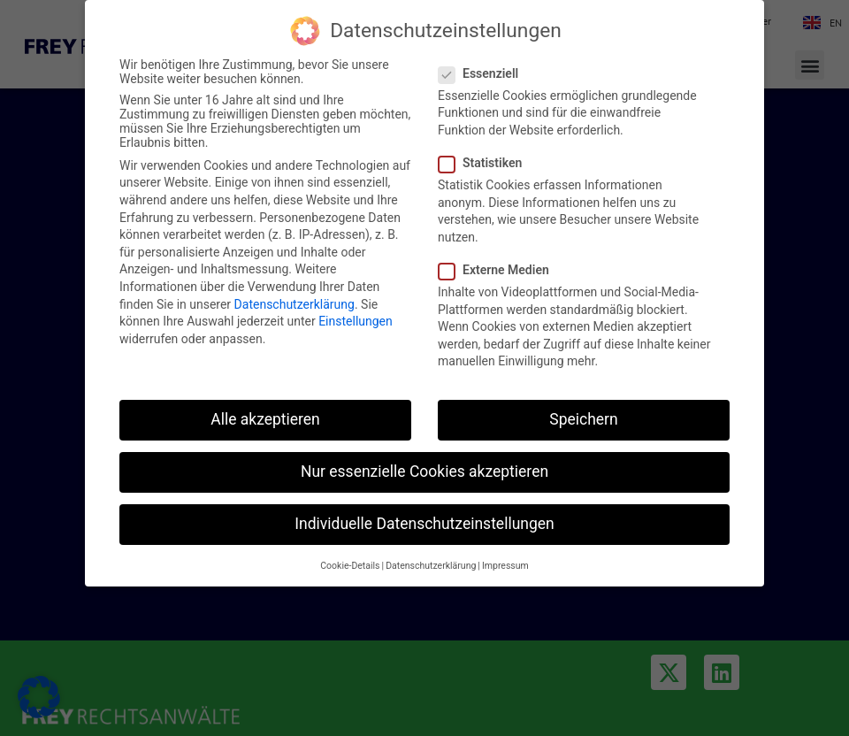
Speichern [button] (583, 419)
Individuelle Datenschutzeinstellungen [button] (424, 524)
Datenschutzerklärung (294, 304)
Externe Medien (499, 270)
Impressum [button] (505, 565)
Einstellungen (355, 321)
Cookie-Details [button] (349, 565)
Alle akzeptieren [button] (265, 419)
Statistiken (485, 163)
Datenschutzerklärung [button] (431, 565)
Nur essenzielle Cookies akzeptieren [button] (424, 471)
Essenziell (484, 73)
